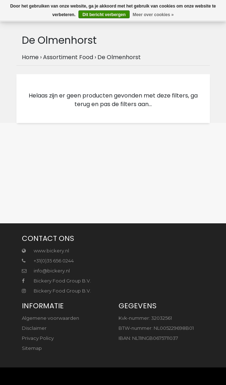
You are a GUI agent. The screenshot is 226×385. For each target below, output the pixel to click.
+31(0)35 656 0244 (48, 260)
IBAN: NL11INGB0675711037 (148, 338)
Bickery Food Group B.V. (56, 281)
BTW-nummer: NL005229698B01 (156, 328)
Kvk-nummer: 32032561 (145, 318)
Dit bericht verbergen (104, 14)
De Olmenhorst (119, 57)
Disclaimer (34, 328)
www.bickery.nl (45, 250)
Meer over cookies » (153, 14)
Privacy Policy (38, 338)
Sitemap (32, 348)
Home (30, 57)
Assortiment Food (68, 57)
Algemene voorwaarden (50, 318)
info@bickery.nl (46, 271)
